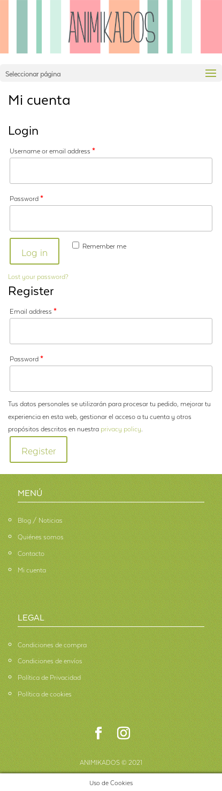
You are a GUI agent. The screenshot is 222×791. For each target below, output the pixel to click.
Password (26, 197)
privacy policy (121, 427)
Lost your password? (38, 275)
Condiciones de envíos (50, 659)
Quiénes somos (41, 535)
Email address (33, 310)
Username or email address (52, 149)
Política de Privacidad (49, 676)
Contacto (31, 552)
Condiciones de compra (52, 643)
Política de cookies (45, 692)
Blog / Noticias (40, 519)
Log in (34, 251)
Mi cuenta (32, 568)
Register (38, 449)
